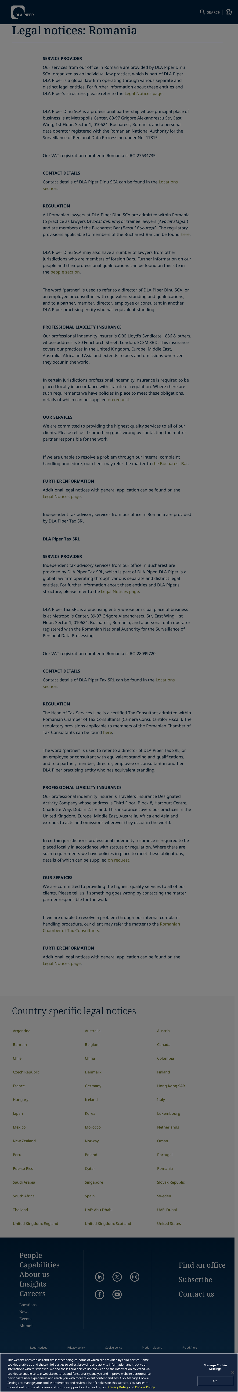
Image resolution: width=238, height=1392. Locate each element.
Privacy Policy (118, 1387)
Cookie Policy (145, 1387)
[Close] (233, 1372)
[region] (119, 1372)
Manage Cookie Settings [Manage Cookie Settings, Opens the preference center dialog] (215, 1367)
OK (215, 1381)
